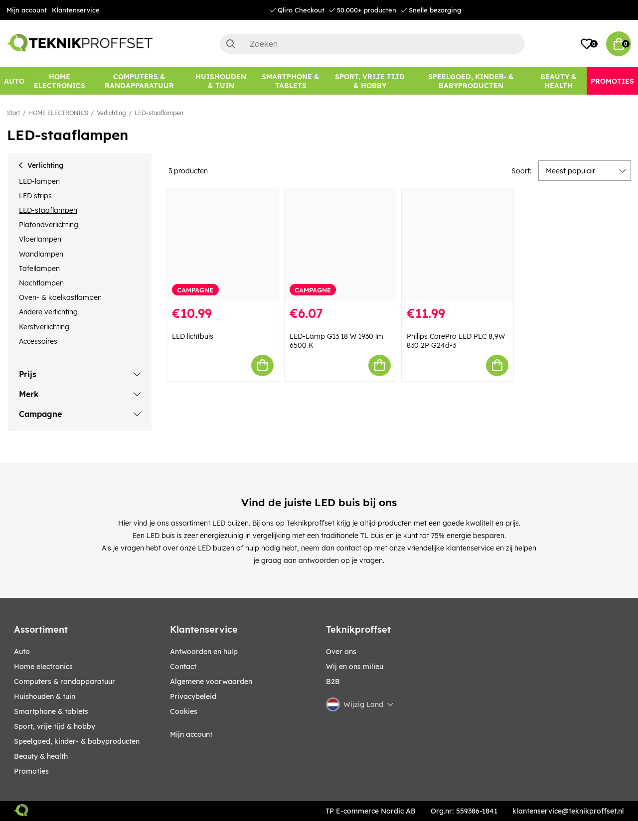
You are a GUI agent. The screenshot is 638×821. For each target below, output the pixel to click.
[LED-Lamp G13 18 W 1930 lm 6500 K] (340, 244)
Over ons (341, 651)
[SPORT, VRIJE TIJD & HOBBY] (370, 81)
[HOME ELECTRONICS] (59, 81)
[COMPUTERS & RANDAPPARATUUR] (139, 81)
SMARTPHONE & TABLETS (51, 711)
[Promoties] (612, 81)
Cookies (183, 711)
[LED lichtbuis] (223, 244)
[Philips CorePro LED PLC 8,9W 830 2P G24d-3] (457, 244)
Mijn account (26, 10)
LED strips (35, 195)
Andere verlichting (48, 311)
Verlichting (111, 113)
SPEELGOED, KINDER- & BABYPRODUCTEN (77, 741)
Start (13, 113)
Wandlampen (41, 254)
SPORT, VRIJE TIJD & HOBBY (54, 726)
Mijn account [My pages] (191, 734)
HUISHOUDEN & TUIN (44, 696)
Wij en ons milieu (354, 666)
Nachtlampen (41, 282)
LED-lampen (39, 181)
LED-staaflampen (159, 113)
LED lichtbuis (192, 336)
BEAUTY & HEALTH (41, 756)
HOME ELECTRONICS (58, 113)
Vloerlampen (40, 239)
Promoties (31, 771)
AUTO (22, 651)
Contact (183, 666)
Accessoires (38, 341)
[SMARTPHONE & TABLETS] (291, 81)
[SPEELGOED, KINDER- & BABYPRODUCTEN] (471, 81)
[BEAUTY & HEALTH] (558, 81)
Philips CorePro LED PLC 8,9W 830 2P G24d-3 (456, 341)
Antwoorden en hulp (204, 651)
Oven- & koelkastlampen (60, 297)
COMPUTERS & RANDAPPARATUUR (64, 681)
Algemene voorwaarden (211, 681)
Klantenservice (76, 10)
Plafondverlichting (48, 224)
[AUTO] (14, 81)
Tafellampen (39, 268)
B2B (333, 681)
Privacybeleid (193, 696)
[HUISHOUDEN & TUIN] (221, 81)
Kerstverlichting (44, 326)
